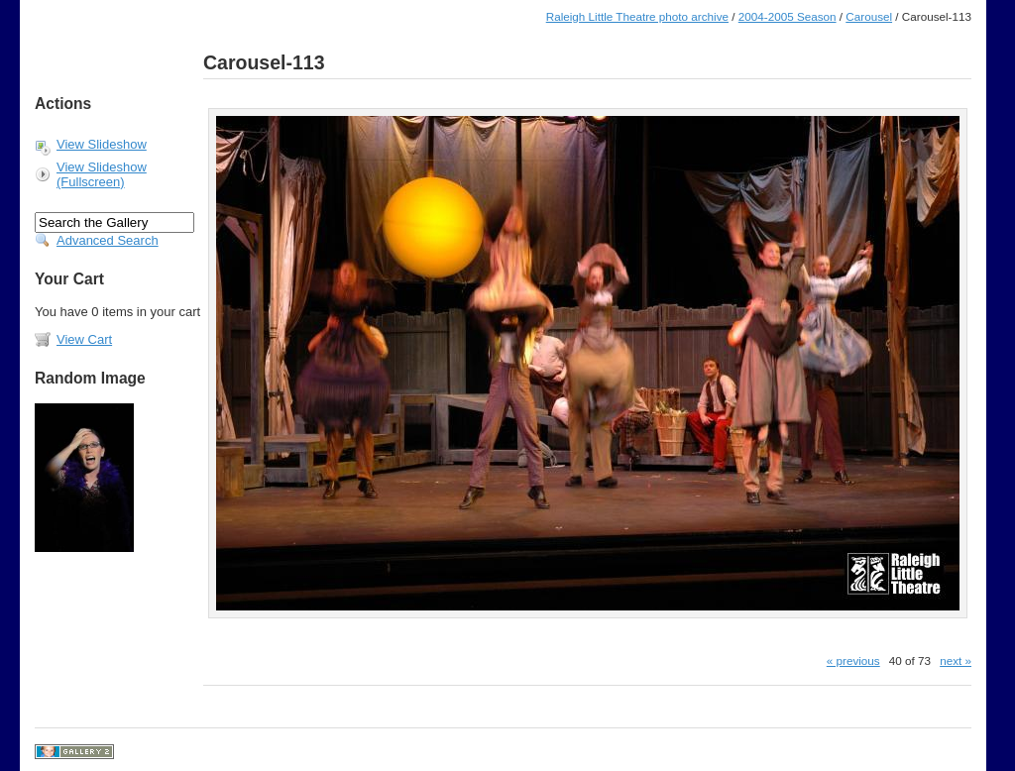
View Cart (84, 339)
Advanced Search (107, 240)
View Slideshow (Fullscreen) (101, 174)
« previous (853, 660)
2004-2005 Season (787, 16)
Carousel (869, 16)
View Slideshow (101, 144)
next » (955, 660)
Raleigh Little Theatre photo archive (637, 16)
